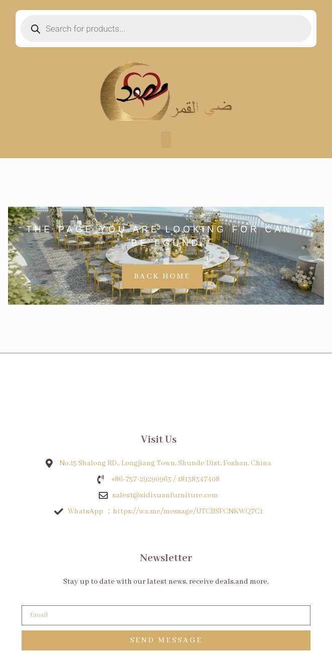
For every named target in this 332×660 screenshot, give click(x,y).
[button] (166, 139)
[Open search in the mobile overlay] (166, 28)
